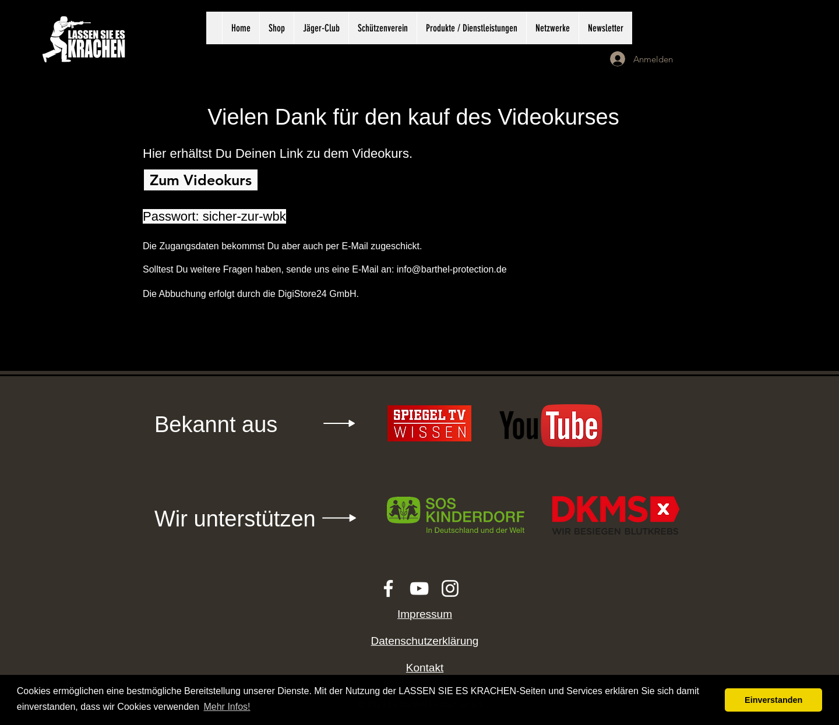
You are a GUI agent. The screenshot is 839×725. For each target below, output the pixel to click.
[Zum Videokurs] (201, 180)
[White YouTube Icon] (419, 588)
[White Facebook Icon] (388, 588)
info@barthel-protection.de (452, 269)
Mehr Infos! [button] (226, 707)
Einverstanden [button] (773, 700)
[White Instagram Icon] (450, 588)
